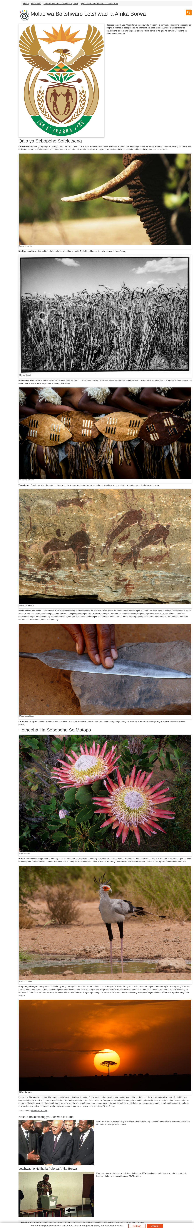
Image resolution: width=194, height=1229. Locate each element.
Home (26, 3)
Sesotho (76, 1222)
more (124, 1124)
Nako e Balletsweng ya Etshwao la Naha (46, 1116)
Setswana (130, 1222)
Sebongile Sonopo (39, 1110)
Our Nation (36, 3)
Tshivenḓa (87, 1222)
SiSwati (140, 1222)
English (37, 1222)
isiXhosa (58, 1222)
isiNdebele (108, 1222)
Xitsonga (119, 1222)
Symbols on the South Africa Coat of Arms (99, 3)
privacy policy (93, 1225)
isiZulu (67, 1222)
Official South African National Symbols (60, 3)
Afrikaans (47, 1222)
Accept (154, 1226)
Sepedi (98, 1222)
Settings (137, 1226)
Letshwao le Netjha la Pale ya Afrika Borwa (47, 1168)
